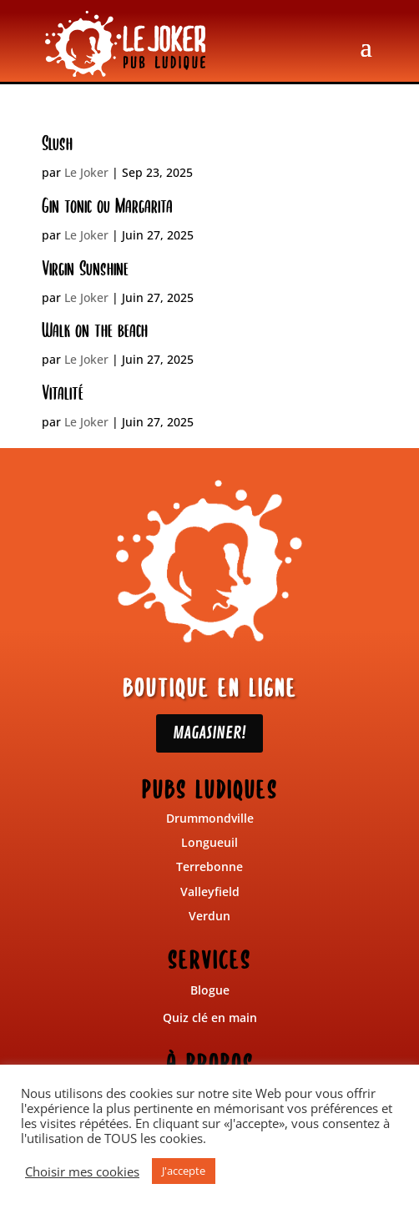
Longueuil (209, 842)
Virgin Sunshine (85, 269)
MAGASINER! (209, 733)
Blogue (210, 990)
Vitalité (62, 393)
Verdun (209, 916)
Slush (57, 143)
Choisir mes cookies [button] (82, 1171)
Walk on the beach (95, 330)
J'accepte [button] (183, 1170)
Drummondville (210, 818)
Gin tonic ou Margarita (107, 206)
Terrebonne (209, 866)
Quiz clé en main (210, 1017)
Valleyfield (210, 891)
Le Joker (86, 172)
